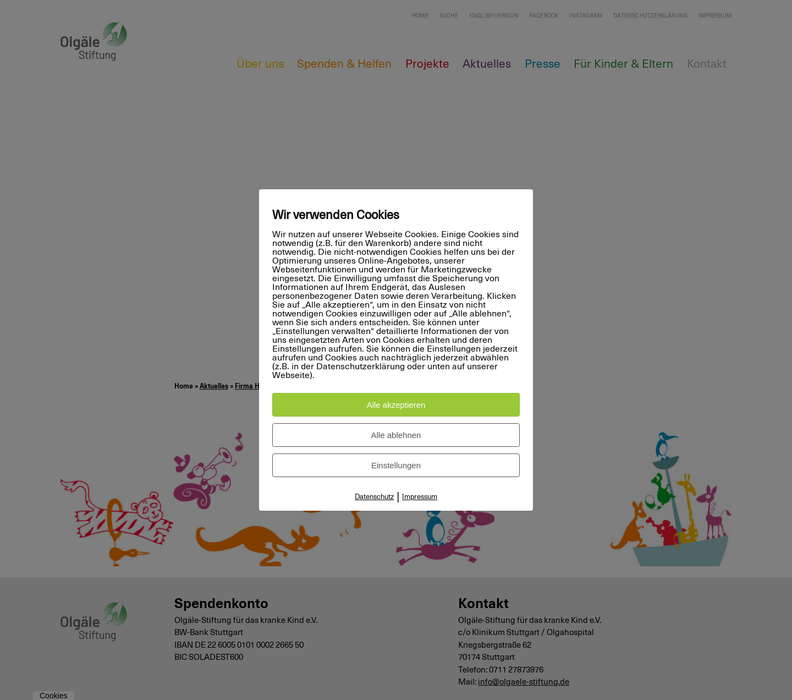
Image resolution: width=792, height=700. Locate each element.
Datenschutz (374, 497)
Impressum (419, 497)
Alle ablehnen (396, 435)
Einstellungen (396, 465)
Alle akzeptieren (396, 404)
